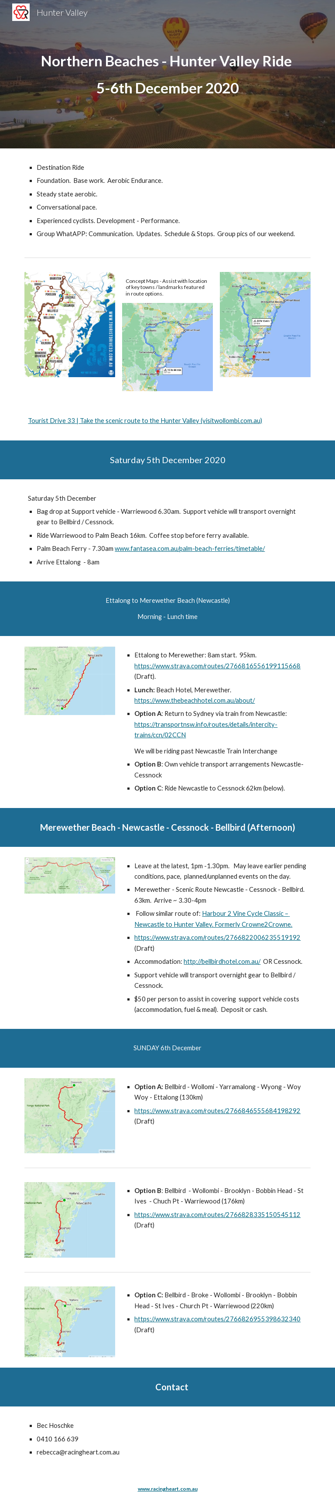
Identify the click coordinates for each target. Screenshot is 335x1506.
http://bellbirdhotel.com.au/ (222, 961)
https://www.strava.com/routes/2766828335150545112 (217, 1214)
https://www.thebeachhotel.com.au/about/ (194, 700)
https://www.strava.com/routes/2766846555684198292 (217, 1110)
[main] (167, 74)
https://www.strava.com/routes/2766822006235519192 (217, 937)
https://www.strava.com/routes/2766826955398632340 (217, 1319)
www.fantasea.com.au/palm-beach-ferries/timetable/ (190, 548)
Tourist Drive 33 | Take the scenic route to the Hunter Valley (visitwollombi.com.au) (145, 420)
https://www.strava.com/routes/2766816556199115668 (217, 666)
